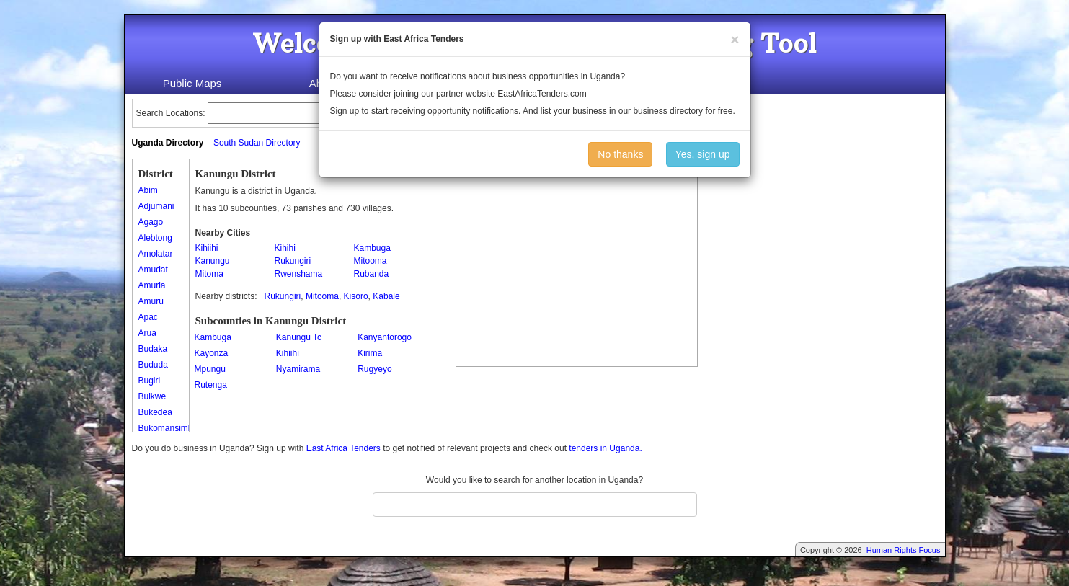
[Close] (734, 39)
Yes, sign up (702, 154)
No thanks (620, 154)
